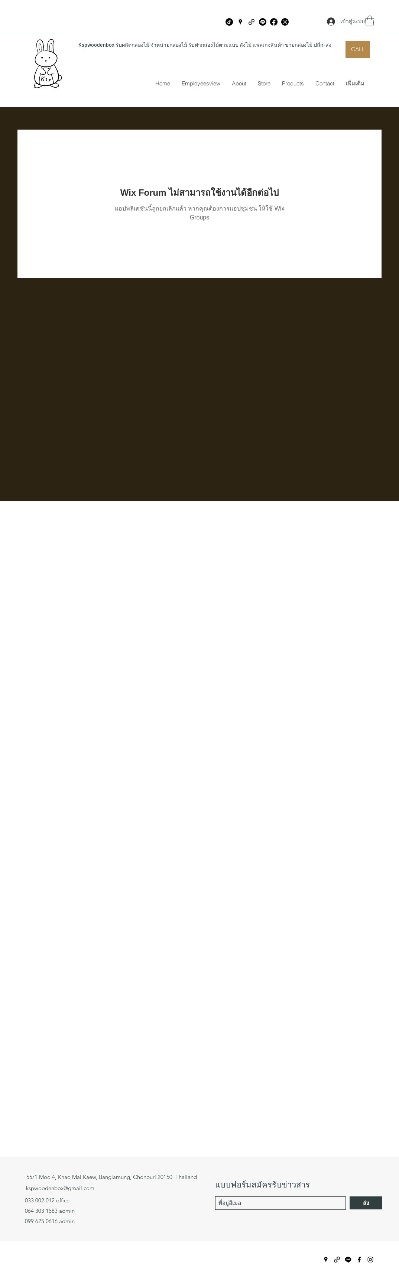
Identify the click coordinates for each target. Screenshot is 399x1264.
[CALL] (358, 49)
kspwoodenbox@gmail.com (60, 1188)
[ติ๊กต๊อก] (229, 22)
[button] (369, 21)
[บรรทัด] (262, 22)
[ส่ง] (366, 1202)
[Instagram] (285, 22)
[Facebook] (274, 22)
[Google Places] (240, 22)
